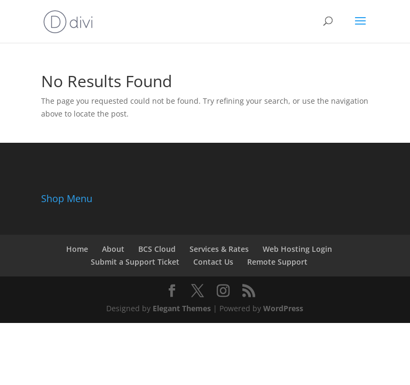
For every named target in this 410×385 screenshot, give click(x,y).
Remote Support (277, 262)
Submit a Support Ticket (135, 262)
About (113, 249)
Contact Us (213, 262)
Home (77, 249)
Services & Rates (219, 249)
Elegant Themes (182, 308)
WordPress (283, 308)
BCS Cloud (157, 249)
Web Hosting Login (297, 249)
